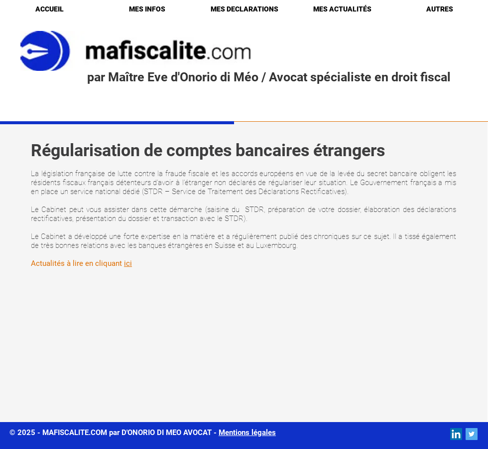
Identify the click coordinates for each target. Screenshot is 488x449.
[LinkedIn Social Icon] (456, 434)
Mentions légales (247, 432)
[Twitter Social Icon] (472, 434)
